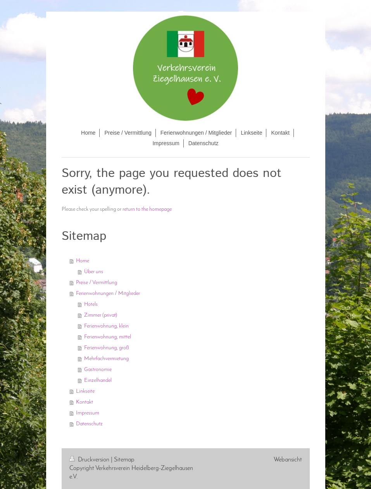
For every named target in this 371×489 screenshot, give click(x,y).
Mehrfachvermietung (106, 359)
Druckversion (90, 460)
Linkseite (85, 391)
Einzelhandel (98, 380)
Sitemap (124, 460)
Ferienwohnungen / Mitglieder (108, 294)
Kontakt (84, 402)
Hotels (91, 304)
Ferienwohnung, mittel (107, 337)
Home (82, 261)
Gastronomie (98, 370)
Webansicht (288, 460)
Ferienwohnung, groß (106, 348)
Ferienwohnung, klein (106, 326)
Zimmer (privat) (100, 315)
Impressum (87, 413)
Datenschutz (89, 424)
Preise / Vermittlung (96, 283)
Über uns (93, 272)
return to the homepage (147, 209)
